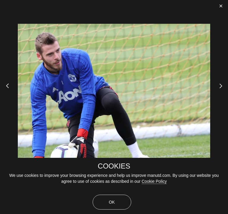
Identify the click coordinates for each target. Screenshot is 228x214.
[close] (220, 6)
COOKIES (114, 166)
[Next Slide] (223, 90)
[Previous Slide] (5, 90)
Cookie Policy (154, 181)
